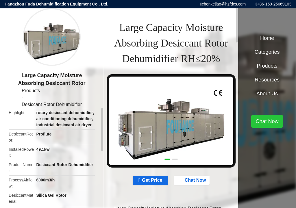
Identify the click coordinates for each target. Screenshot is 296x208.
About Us (267, 93)
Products (31, 90)
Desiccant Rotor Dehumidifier (52, 104)
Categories (267, 52)
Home (267, 38)
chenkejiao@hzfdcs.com (224, 4)
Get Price (152, 180)
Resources (267, 80)
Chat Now (192, 180)
